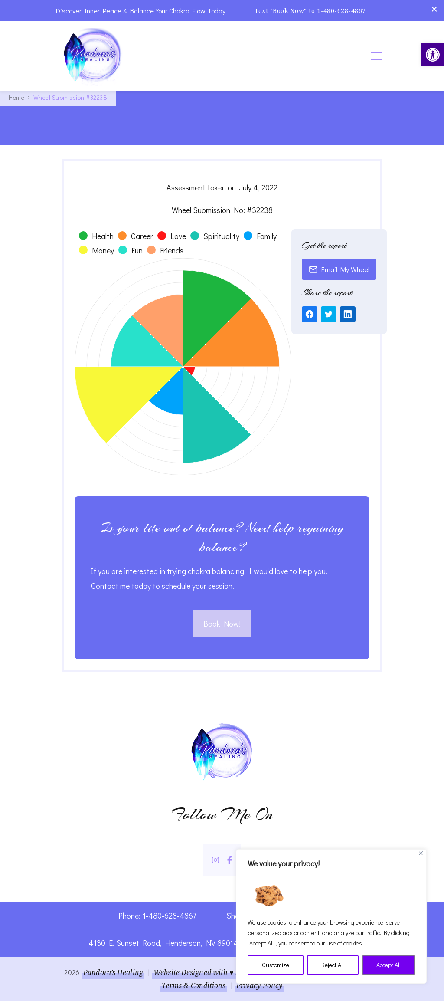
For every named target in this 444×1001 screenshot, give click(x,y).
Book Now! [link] (222, 623)
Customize (275, 965)
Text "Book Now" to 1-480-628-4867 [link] (310, 11)
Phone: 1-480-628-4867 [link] (157, 915)
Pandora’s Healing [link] (113, 972)
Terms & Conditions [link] (194, 985)
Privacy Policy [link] (259, 985)
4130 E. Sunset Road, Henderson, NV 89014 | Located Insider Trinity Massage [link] (222, 943)
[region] (331, 916)
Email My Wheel (339, 269)
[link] (432, 54)
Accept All (388, 965)
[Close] (421, 853)
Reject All (332, 965)
